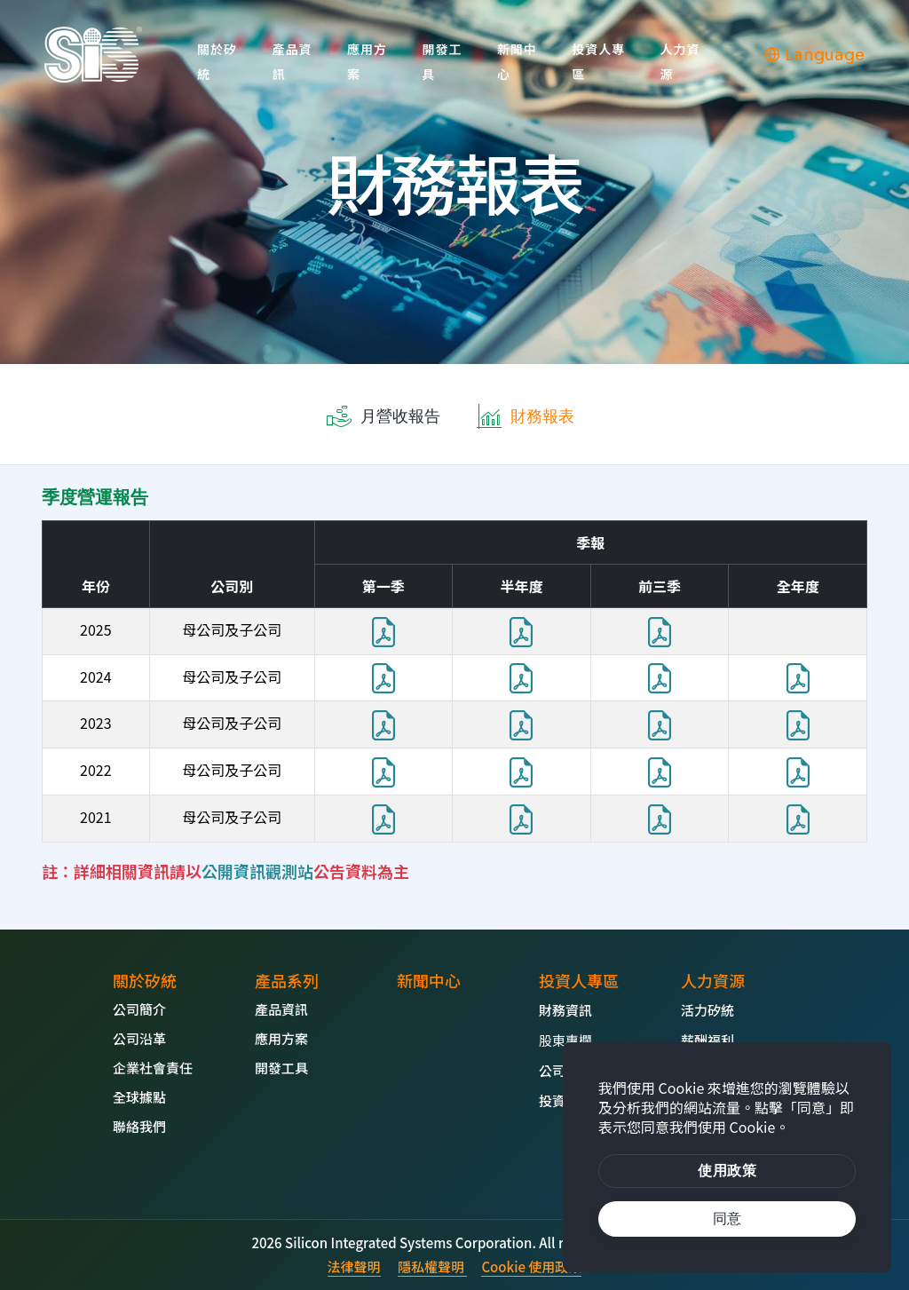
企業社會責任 (153, 1067)
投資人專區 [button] (598, 61)
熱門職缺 (707, 1070)
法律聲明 (354, 1266)
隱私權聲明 (432, 1266)
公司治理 (565, 1070)
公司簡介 (139, 1009)
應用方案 (367, 61)
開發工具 (442, 61)
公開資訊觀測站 (257, 870)
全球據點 (139, 1097)
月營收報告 (400, 416)
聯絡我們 (139, 1126)
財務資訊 (565, 1010)
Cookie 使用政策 (531, 1266)
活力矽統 (707, 1010)
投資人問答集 (579, 1100)
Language (814, 55)
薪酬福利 (707, 1040)
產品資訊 (292, 61)
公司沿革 (139, 1038)
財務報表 (542, 416)
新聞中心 (517, 61)
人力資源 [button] (680, 61)
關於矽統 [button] (217, 61)
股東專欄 (565, 1040)
